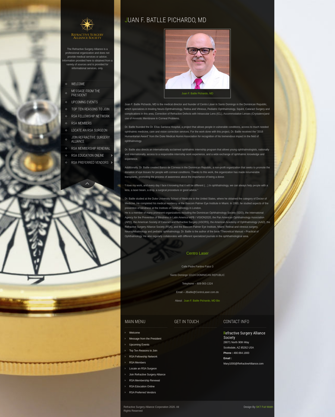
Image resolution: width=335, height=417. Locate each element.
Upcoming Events (84, 102)
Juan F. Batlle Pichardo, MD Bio (202, 300)
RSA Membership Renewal (90, 148)
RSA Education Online (87, 155)
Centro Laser (197, 253)
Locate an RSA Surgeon (89, 130)
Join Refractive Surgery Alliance (90, 139)
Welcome (78, 84)
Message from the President (85, 93)
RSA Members (81, 123)
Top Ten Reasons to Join (90, 109)
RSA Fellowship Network (90, 116)
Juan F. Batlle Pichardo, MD (197, 93)
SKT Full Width (264, 406)
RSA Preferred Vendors (90, 162)
